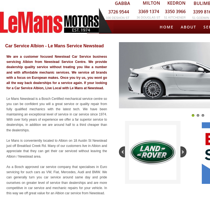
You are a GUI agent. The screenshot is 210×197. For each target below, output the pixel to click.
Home (167, 27)
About (188, 27)
